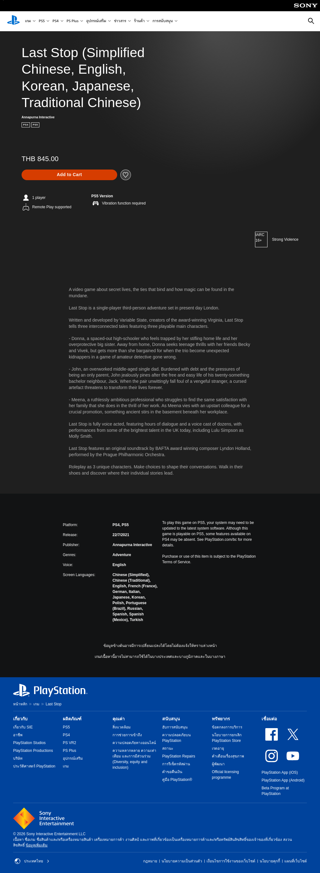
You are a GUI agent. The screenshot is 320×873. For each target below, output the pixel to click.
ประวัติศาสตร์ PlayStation (34, 766)
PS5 (42, 21)
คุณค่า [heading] (118, 718)
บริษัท (17, 758)
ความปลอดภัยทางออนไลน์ (134, 743)
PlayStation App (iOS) (280, 772)
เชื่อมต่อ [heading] (269, 718)
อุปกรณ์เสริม (96, 21)
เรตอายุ (218, 748)
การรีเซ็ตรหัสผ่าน (176, 764)
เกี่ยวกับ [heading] (20, 718)
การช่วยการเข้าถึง (127, 735)
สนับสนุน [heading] (171, 718)
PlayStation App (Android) (283, 780)
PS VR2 (69, 743)
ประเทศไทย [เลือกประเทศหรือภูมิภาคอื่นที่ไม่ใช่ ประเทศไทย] (32, 861)
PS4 (55, 21)
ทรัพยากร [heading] (221, 718)
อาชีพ (17, 735)
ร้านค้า (139, 21)
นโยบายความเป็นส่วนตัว (182, 861)
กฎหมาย (150, 861)
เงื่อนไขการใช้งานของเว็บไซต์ (231, 861)
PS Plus (72, 21)
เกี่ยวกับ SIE (23, 727)
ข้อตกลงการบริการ (227, 727)
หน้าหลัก (20, 704)
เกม (28, 21)
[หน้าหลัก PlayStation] (13, 21)
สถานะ (167, 748)
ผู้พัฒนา (218, 764)
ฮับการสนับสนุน (175, 727)
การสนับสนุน (162, 21)
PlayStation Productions (33, 750)
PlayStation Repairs (178, 756)
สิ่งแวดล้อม (121, 727)
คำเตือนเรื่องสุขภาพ (228, 756)
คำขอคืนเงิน (172, 772)
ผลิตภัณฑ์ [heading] (72, 718)
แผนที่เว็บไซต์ (295, 861)
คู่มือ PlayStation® (177, 779)
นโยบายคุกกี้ (270, 861)
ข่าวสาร (120, 21)
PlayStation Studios (29, 743)
